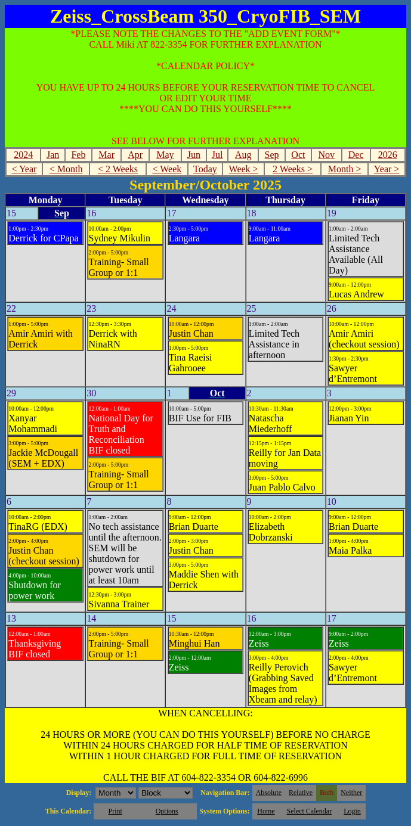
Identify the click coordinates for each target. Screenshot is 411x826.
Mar (106, 155)
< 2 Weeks (118, 169)
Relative (301, 792)
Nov (326, 155)
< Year (23, 169)
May (165, 155)
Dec (356, 155)
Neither (351, 792)
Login (352, 811)
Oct (298, 155)
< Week (166, 169)
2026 (387, 155)
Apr (135, 155)
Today (205, 169)
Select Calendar (309, 811)
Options (167, 811)
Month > (344, 169)
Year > (387, 169)
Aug (243, 155)
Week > (243, 169)
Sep (272, 155)
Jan (53, 155)
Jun (193, 155)
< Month (66, 169)
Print (115, 811)
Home (265, 811)
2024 (23, 155)
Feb (78, 155)
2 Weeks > (293, 169)
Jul (217, 155)
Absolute (269, 792)
